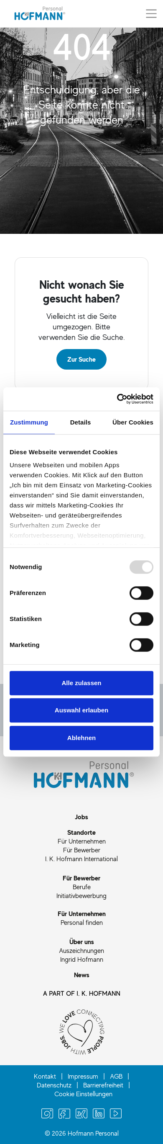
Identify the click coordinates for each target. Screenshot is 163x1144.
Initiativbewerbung (81, 895)
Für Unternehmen (82, 841)
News (81, 975)
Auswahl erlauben (81, 710)
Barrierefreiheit (103, 1085)
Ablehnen (81, 737)
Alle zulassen (81, 682)
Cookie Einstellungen (83, 1094)
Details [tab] (80, 422)
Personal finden (82, 922)
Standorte (81, 832)
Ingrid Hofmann (81, 959)
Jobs (81, 817)
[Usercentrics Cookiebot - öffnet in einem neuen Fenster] (117, 398)
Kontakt (45, 1076)
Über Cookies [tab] (132, 422)
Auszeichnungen (81, 950)
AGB (116, 1076)
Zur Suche (81, 359)
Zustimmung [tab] (29, 422)
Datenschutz (54, 1085)
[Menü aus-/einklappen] (151, 13)
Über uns (81, 941)
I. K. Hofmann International (81, 858)
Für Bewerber (81, 850)
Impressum (83, 1076)
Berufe (82, 887)
